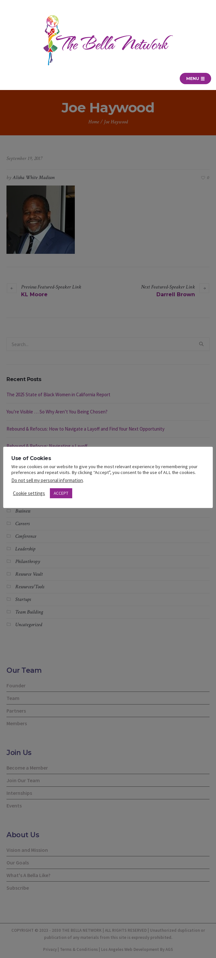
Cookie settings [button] (29, 493)
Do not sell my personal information (47, 480)
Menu (195, 78)
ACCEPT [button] (61, 493)
